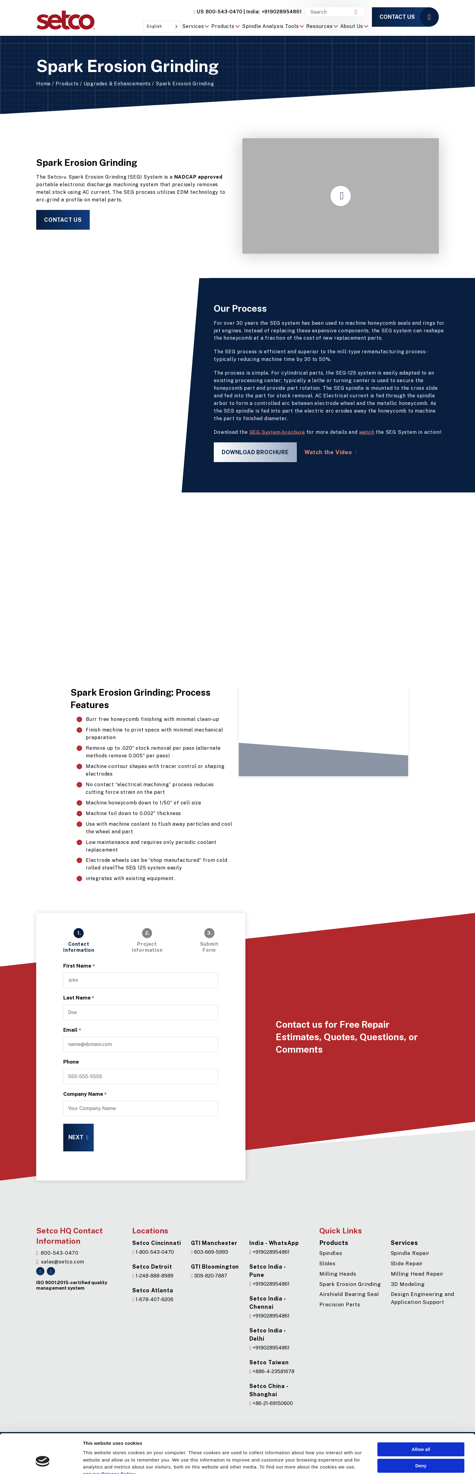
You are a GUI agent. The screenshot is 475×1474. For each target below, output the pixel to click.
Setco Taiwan (269, 1362)
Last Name (78, 998)
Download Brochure (255, 452)
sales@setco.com (60, 1262)
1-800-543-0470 (153, 1252)
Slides (327, 1263)
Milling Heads (337, 1274)
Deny (421, 1431)
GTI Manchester (214, 1243)
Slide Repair (407, 1263)
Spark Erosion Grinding (350, 1284)
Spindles (330, 1253)
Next (75, 1137)
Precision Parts (339, 1304)
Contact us (397, 17)
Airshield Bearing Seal (349, 1294)
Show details (97, 1464)
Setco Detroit (152, 1266)
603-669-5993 (209, 1252)
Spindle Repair (410, 1253)
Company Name (85, 1094)
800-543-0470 (218, 12)
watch (366, 432)
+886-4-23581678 (271, 1371)
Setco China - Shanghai (268, 1390)
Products (67, 84)
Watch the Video (328, 452)
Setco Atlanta (152, 1290)
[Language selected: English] (162, 27)
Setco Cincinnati (156, 1243)
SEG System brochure (277, 432)
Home (43, 84)
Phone (71, 1062)
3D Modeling (408, 1284)
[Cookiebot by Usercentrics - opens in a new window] (42, 1464)
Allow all (421, 1415)
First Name (79, 966)
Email (72, 1030)
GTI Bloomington (215, 1266)
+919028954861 (273, 12)
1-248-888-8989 (152, 1276)
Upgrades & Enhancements (117, 84)
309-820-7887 (209, 1276)
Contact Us (63, 220)
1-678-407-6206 (152, 1299)
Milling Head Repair (417, 1274)
